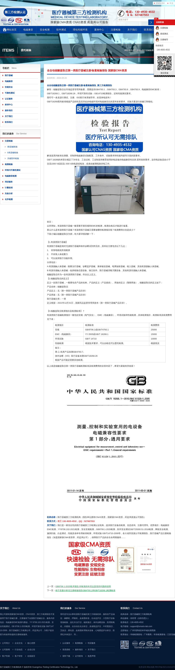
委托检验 (137, 50)
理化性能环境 (80, 29)
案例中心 (99, 29)
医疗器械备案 (148, 50)
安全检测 (45, 29)
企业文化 (19, 643)
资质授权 (66, 649)
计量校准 (9, 188)
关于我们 (132, 29)
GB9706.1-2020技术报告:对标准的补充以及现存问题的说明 (83, 586)
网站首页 (12, 29)
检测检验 (9, 164)
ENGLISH (160, 3)
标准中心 (9, 104)
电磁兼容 (28, 29)
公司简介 (6, 643)
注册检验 (116, 29)
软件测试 (61, 29)
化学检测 (9, 199)
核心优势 (31, 643)
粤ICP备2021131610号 (165, 667)
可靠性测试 (10, 93)
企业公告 (31, 649)
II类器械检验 (12, 152)
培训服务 (9, 182)
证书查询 (79, 656)
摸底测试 (162, 34)
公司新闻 (6, 649)
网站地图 (151, 667)
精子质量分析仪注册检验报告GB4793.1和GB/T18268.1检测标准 (85, 590)
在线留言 (31, 656)
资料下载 (66, 656)
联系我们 (149, 29)
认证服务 (9, 99)
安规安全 (9, 87)
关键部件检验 (13, 158)
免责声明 (91, 656)
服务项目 (9, 110)
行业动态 (19, 649)
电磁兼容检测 (11, 176)
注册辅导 (162, 39)
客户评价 (19, 656)
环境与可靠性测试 (12, 170)
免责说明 (142, 667)
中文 (171, 3)
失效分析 (9, 193)
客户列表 (6, 656)
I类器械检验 (12, 147)
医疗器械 (9, 75)
